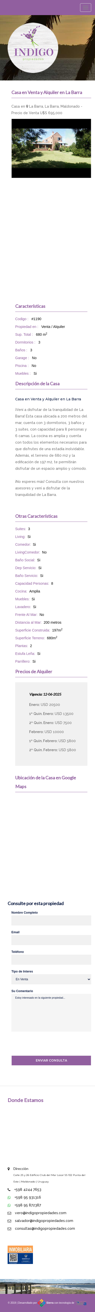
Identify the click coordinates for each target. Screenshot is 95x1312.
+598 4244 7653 (27, 1190)
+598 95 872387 (27, 1205)
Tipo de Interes (22, 971)
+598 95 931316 (27, 1197)
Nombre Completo (24, 912)
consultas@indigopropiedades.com (45, 1228)
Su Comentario (22, 991)
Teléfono (17, 952)
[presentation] (44, 1044)
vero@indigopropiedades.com (40, 1213)
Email (15, 932)
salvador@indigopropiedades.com (44, 1221)
